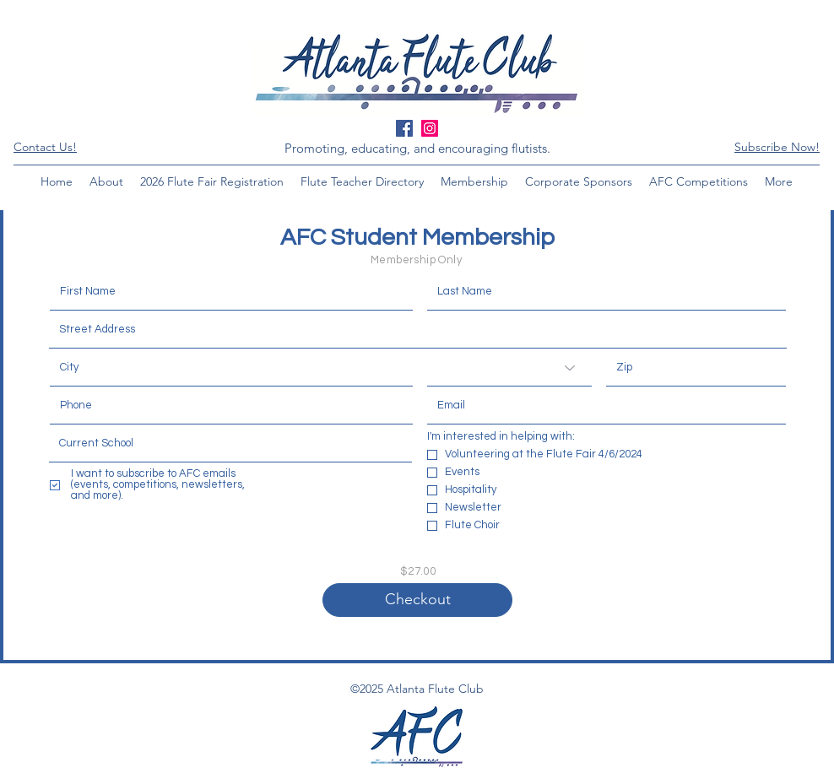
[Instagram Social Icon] (429, 128)
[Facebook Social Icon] (404, 128)
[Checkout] (417, 600)
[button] (777, 146)
